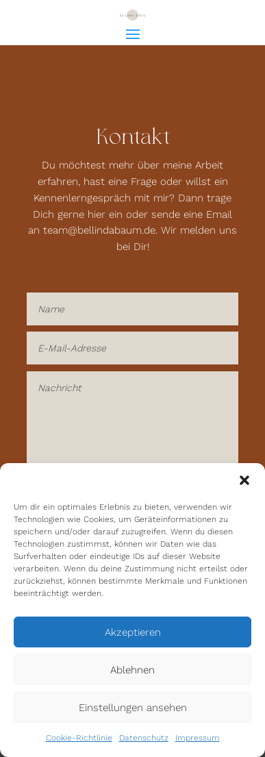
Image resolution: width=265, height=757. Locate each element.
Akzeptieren (133, 632)
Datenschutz (143, 738)
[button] (244, 480)
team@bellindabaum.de (99, 230)
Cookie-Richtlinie (79, 738)
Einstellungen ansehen (133, 708)
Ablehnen (132, 670)
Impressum (197, 738)
